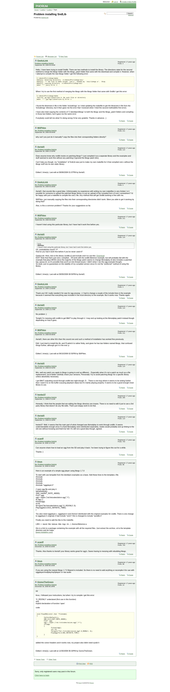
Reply (123, 123)
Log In (116, 2)
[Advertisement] (83, 36)
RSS (91, 671)
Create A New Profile (129, 2)
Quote (131, 123)
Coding (42, 10)
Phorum (92, 690)
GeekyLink (44, 17)
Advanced (130, 15)
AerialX (40, 149)
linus (39, 464)
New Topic (64, 56)
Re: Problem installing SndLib (46, 133)
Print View (82, 671)
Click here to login (42, 683)
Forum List (39, 56)
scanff (40, 441)
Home (36, 10)
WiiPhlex (41, 130)
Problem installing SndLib (44, 63)
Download (100, 258)
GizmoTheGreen (45, 585)
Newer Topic (40, 667)
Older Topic (52, 667)
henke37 (41, 397)
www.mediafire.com (44, 535)
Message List (52, 56)
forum (80, 690)
